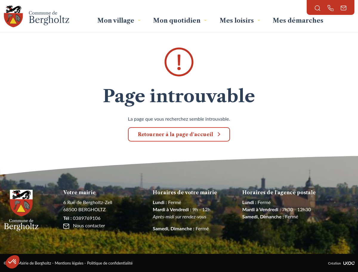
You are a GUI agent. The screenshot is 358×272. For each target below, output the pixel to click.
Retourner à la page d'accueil (175, 134)
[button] (12, 262)
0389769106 (82, 218)
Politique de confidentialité (110, 263)
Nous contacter (84, 225)
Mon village (116, 20)
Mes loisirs (237, 20)
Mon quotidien (177, 20)
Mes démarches (298, 20)
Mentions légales (69, 263)
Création (341, 263)
